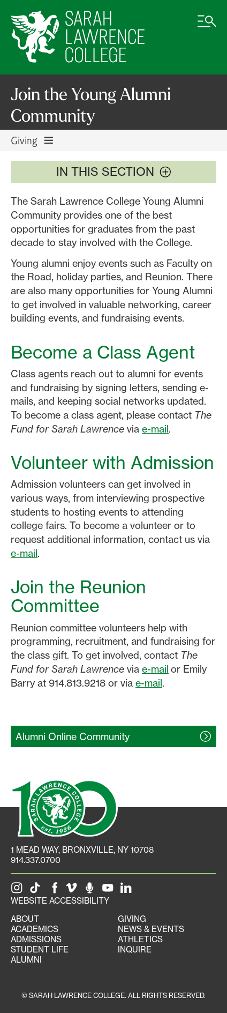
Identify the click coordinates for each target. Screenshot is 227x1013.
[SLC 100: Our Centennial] (64, 806)
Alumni (26, 960)
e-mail (155, 429)
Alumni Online (73, 736)
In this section (113, 171)
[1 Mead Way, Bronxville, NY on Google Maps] (82, 850)
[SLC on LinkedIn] (128, 890)
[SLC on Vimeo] (73, 890)
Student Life (40, 949)
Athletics (140, 939)
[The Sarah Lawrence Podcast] (92, 890)
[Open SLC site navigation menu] (207, 26)
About (25, 919)
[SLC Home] (78, 37)
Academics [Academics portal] (34, 929)
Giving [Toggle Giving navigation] (33, 140)
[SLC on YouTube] (110, 890)
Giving (132, 919)
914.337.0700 (35, 860)
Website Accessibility (60, 901)
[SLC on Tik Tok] (37, 890)
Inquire (135, 949)
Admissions (36, 939)
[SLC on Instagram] (19, 890)
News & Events (151, 929)
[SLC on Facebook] (55, 890)
